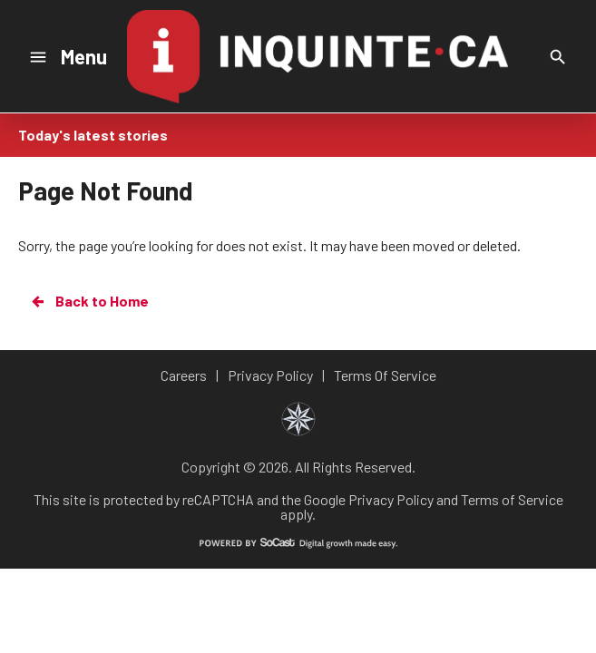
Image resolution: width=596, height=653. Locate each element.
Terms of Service (512, 499)
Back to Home (89, 301)
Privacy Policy (391, 499)
